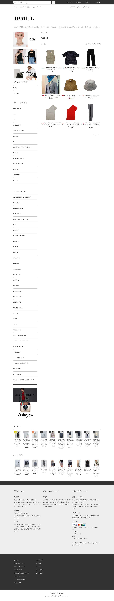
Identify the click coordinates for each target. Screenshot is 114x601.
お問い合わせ (85, 7)
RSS (15, 582)
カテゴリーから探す (24, 7)
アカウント (69, 2)
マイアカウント (40, 560)
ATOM (19, 582)
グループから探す (36, 7)
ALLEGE (46, 32)
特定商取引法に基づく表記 (21, 573)
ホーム (15, 7)
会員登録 (77, 2)
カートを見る (40, 570)
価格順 (94, 44)
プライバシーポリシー (20, 576)
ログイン (86, 2)
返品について (18, 570)
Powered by (57, 596)
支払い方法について (19, 563)
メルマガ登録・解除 (73, 7)
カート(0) (96, 2)
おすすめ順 (88, 44)
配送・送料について (19, 566)
